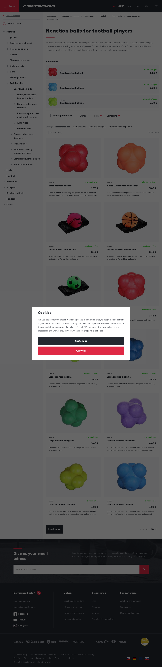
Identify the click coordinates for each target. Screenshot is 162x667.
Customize (81, 341)
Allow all (81, 351)
